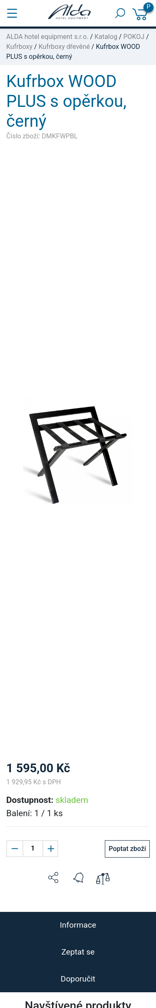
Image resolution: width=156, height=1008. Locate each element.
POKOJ (133, 37)
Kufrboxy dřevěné (64, 47)
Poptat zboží (127, 849)
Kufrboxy (19, 47)
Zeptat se (77, 952)
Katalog (105, 37)
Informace (78, 925)
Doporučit (78, 979)
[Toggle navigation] (12, 13)
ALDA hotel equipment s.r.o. (47, 37)
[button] (53, 877)
